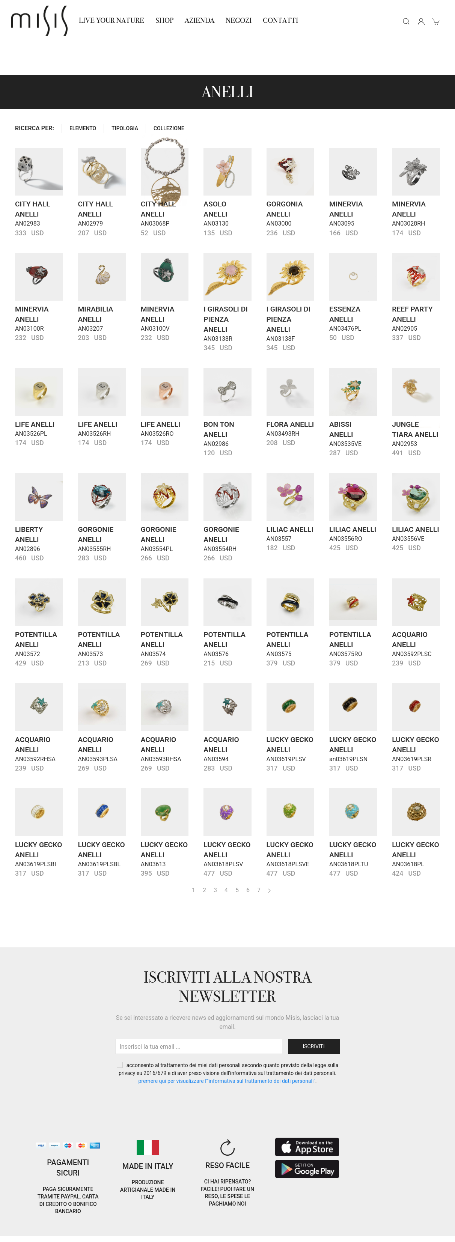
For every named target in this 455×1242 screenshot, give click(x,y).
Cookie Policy (26, 1222)
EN (395, 1217)
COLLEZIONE (169, 95)
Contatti (280, 20)
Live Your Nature (111, 20)
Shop (164, 20)
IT (376, 1217)
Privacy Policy (66, 1222)
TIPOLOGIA (124, 95)
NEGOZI (239, 20)
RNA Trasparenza (64, 1231)
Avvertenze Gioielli (116, 1231)
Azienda (199, 20)
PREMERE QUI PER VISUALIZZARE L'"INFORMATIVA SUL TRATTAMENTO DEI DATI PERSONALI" (226, 1047)
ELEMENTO (82, 95)
